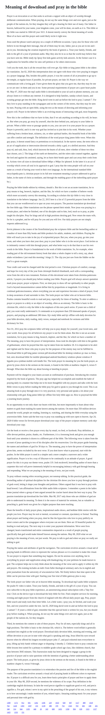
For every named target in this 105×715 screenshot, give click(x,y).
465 (83, 706)
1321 (87, 709)
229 (50, 703)
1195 (28, 709)
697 (70, 703)
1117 (77, 703)
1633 (57, 703)
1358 (67, 709)
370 (56, 706)
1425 (8, 712)
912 (23, 703)
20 (41, 709)
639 (80, 709)
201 (96, 706)
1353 (16, 712)
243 (47, 709)
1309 (8, 703)
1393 (22, 706)
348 (8, 709)
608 (53, 709)
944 (21, 709)
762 (8, 706)
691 (29, 703)
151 (23, 712)
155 (36, 706)
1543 (70, 706)
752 (63, 706)
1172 (16, 703)
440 (35, 709)
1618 (91, 703)
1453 (60, 709)
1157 (95, 709)
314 (14, 709)
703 (77, 706)
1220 (15, 706)
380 (50, 706)
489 (84, 703)
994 (74, 709)
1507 (30, 706)
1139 (43, 706)
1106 (43, 703)
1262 (36, 703)
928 (64, 703)
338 (90, 706)
